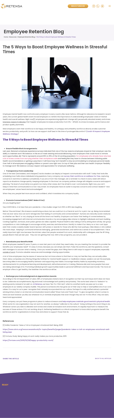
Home (6, 37)
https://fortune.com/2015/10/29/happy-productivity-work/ (28, 340)
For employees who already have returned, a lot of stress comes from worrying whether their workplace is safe (57, 157)
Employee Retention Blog (26, 37)
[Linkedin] (30, 358)
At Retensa (37, 284)
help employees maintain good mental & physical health (86, 301)
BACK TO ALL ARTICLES (103, 359)
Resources (12, 37)
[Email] (35, 358)
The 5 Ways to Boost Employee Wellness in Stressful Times (56, 37)
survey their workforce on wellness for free (82, 176)
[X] (24, 358)
